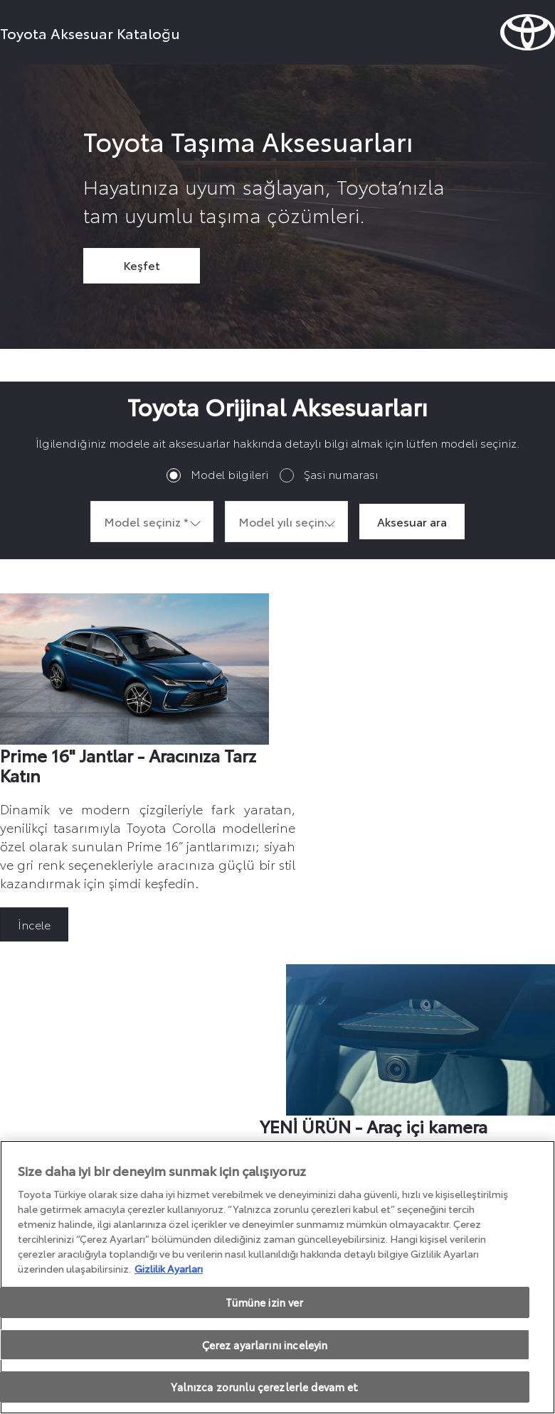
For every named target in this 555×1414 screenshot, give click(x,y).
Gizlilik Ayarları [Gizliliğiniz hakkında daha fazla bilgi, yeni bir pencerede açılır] (168, 1268)
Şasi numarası (341, 473)
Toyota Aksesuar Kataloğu (90, 33)
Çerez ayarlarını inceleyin (265, 1344)
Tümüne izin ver (264, 1302)
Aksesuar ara (412, 521)
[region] (277, 1277)
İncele (34, 924)
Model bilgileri (229, 473)
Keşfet (141, 265)
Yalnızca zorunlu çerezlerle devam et (264, 1386)
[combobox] (151, 521)
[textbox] (152, 521)
